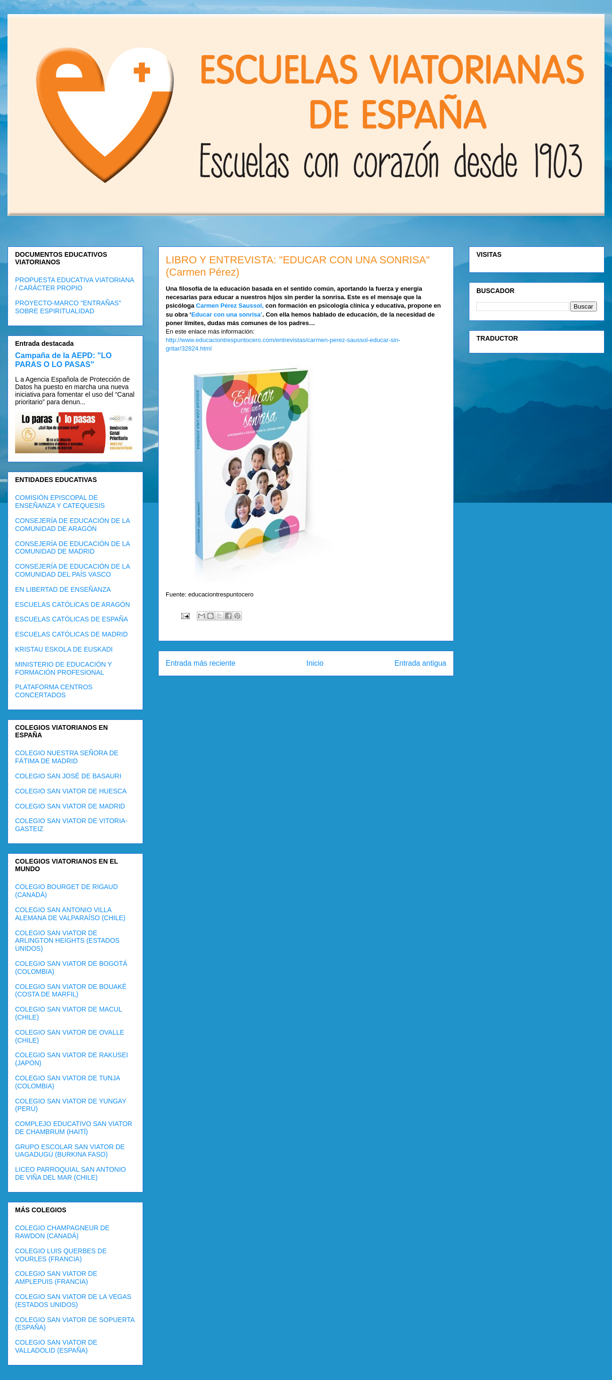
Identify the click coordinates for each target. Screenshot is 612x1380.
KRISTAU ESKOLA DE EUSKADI (64, 649)
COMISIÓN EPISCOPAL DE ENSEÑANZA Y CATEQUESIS (60, 501)
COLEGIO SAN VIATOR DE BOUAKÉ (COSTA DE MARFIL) (71, 990)
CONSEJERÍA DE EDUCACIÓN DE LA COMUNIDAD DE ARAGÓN (72, 524)
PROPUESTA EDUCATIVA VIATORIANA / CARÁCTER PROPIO (74, 284)
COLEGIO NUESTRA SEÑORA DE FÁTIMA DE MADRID (66, 757)
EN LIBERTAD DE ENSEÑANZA (63, 589)
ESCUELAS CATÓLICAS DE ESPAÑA (71, 619)
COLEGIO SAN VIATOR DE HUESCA (71, 791)
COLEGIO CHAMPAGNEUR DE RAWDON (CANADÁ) (62, 1232)
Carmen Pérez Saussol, (230, 305)
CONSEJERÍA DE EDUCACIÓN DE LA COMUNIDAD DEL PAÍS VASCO (72, 570)
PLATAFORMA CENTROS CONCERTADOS (53, 691)
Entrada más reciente (200, 663)
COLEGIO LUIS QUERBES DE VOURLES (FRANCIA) (61, 1255)
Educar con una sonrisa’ (226, 314)
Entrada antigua (420, 663)
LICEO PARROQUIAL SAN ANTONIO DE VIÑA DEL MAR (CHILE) (70, 1173)
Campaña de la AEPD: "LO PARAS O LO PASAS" (63, 359)
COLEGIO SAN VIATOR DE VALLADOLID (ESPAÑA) (56, 1346)
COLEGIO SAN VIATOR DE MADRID (70, 806)
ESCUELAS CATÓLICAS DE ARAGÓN (72, 604)
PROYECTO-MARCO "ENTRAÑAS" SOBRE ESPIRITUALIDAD (68, 307)
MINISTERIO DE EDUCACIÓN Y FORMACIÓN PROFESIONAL (63, 668)
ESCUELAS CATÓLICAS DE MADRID (71, 634)
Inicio (314, 663)
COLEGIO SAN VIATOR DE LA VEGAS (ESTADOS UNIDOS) (73, 1300)
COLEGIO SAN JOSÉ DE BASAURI (68, 776)
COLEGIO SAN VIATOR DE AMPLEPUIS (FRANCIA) (56, 1277)
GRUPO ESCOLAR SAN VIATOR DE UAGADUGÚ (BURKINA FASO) (70, 1151)
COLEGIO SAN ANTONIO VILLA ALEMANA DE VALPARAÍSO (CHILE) (70, 914)
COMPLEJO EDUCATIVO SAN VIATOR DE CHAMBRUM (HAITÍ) (73, 1127)
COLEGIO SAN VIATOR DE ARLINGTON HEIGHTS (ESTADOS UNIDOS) (67, 941)
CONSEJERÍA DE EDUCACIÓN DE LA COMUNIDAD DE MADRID (72, 547)
